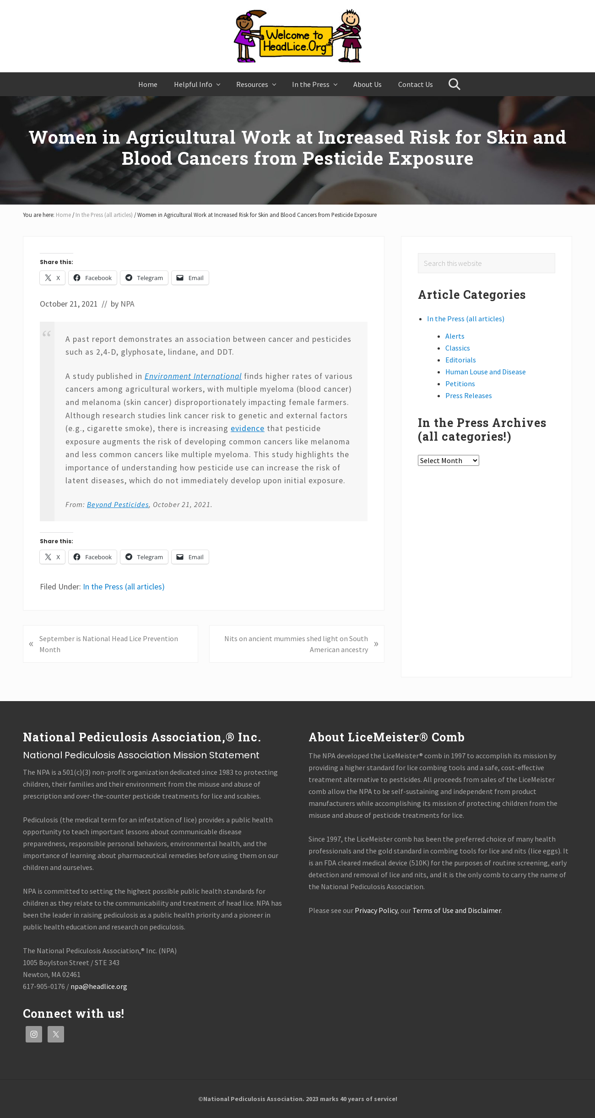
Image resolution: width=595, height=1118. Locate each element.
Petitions (460, 383)
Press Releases (468, 395)
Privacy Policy (376, 910)
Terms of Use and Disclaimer (456, 910)
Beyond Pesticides (118, 504)
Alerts (455, 335)
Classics (457, 347)
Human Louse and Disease (485, 371)
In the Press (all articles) (124, 587)
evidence (248, 428)
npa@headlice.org (98, 986)
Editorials (460, 359)
